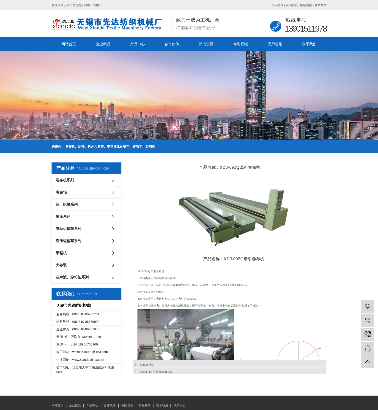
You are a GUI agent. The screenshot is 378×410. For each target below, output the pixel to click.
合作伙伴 (171, 44)
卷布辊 (61, 192)
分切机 (150, 146)
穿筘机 (61, 253)
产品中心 (137, 44)
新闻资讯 (206, 44)
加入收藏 (277, 5)
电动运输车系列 (68, 229)
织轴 (81, 146)
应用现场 (275, 44)
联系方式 (320, 5)
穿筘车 (137, 146)
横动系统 (148, 365)
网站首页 (68, 44)
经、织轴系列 (67, 204)
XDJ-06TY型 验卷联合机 (158, 372)
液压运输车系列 (68, 241)
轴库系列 (63, 216)
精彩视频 (240, 44)
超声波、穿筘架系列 (72, 277)
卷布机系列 (65, 180)
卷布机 (70, 146)
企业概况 (103, 44)
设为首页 (292, 5)
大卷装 (61, 265)
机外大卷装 (96, 146)
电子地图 (162, 405)
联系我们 (309, 44)
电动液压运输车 (118, 146)
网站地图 (306, 5)
